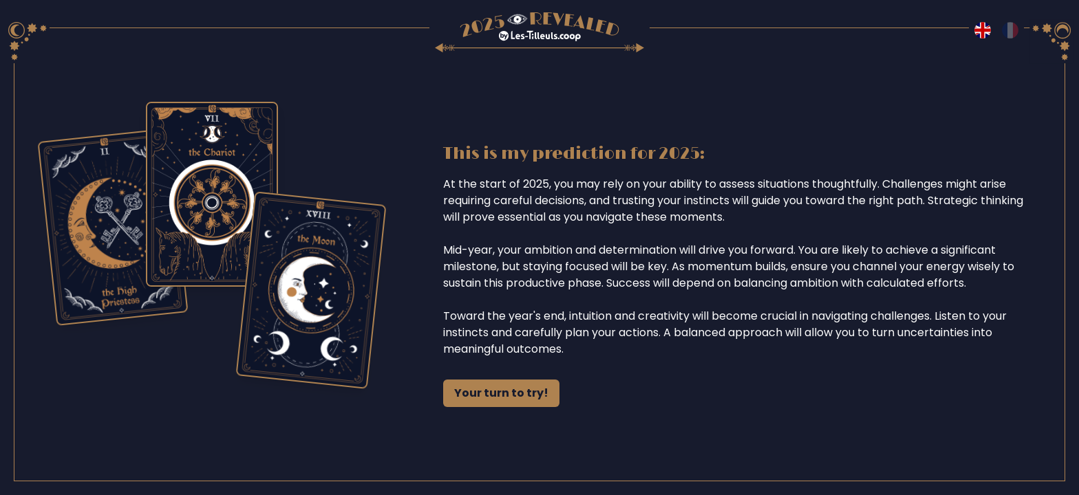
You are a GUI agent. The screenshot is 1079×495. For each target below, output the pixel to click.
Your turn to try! (501, 393)
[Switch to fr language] (1010, 30)
